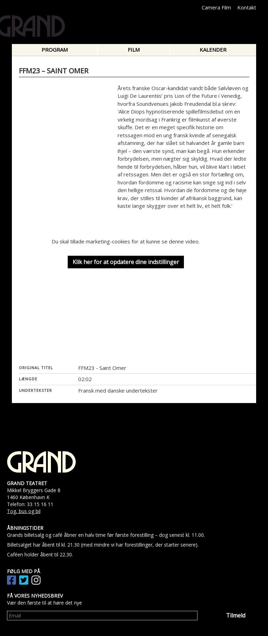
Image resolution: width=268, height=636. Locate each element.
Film (134, 49)
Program (55, 49)
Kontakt (246, 7)
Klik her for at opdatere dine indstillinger (126, 262)
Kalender (213, 49)
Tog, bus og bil (23, 511)
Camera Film (216, 7)
